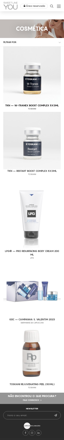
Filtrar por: (10, 42)
